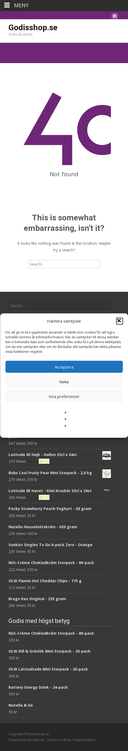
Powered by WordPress (27, 740)
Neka (64, 381)
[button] (119, 321)
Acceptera (64, 366)
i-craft (63, 740)
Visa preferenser (64, 396)
